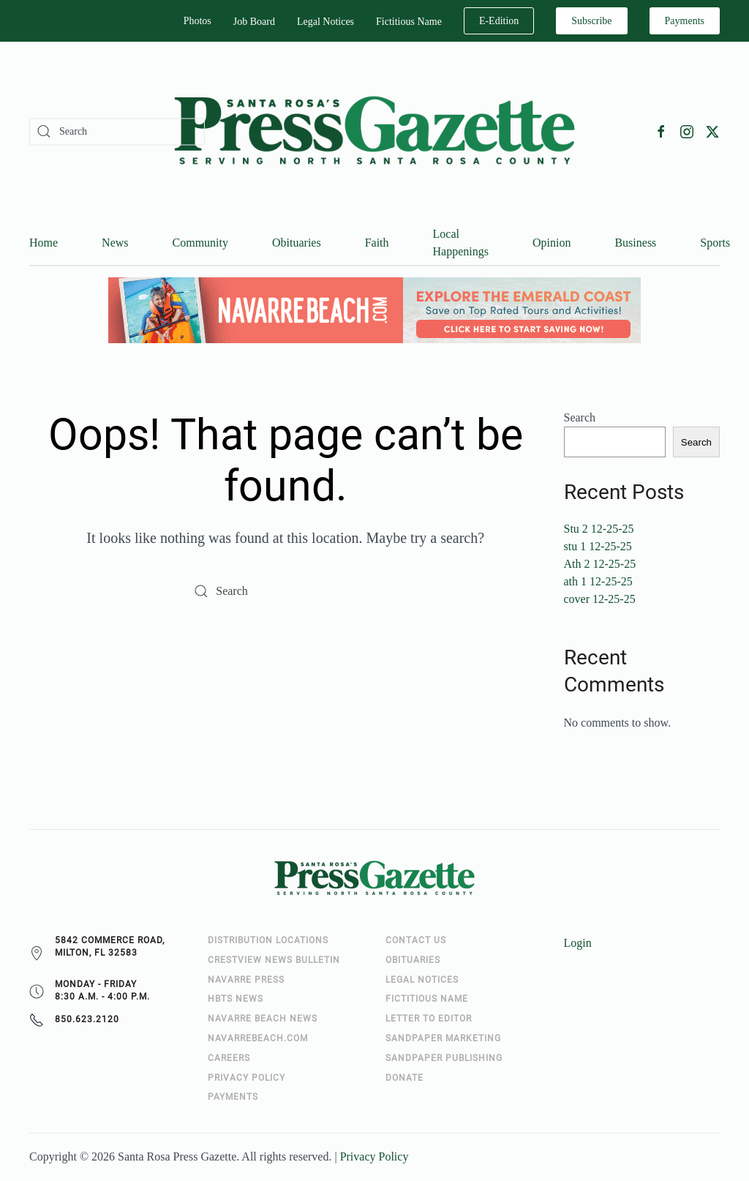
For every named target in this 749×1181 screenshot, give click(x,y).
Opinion (551, 243)
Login (578, 943)
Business (635, 243)
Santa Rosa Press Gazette (177, 1157)
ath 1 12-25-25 (598, 582)
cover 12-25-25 (600, 599)
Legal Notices (325, 21)
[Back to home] (374, 131)
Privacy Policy (374, 1157)
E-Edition (499, 20)
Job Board (254, 21)
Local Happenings (461, 243)
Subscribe (591, 20)
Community (200, 243)
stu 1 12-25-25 (598, 547)
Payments (684, 20)
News (115, 243)
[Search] (117, 131)
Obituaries (296, 243)
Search (580, 418)
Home (43, 243)
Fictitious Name (409, 21)
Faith (377, 243)
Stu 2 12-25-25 (599, 529)
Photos (197, 20)
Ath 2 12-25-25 (600, 564)
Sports (715, 243)
